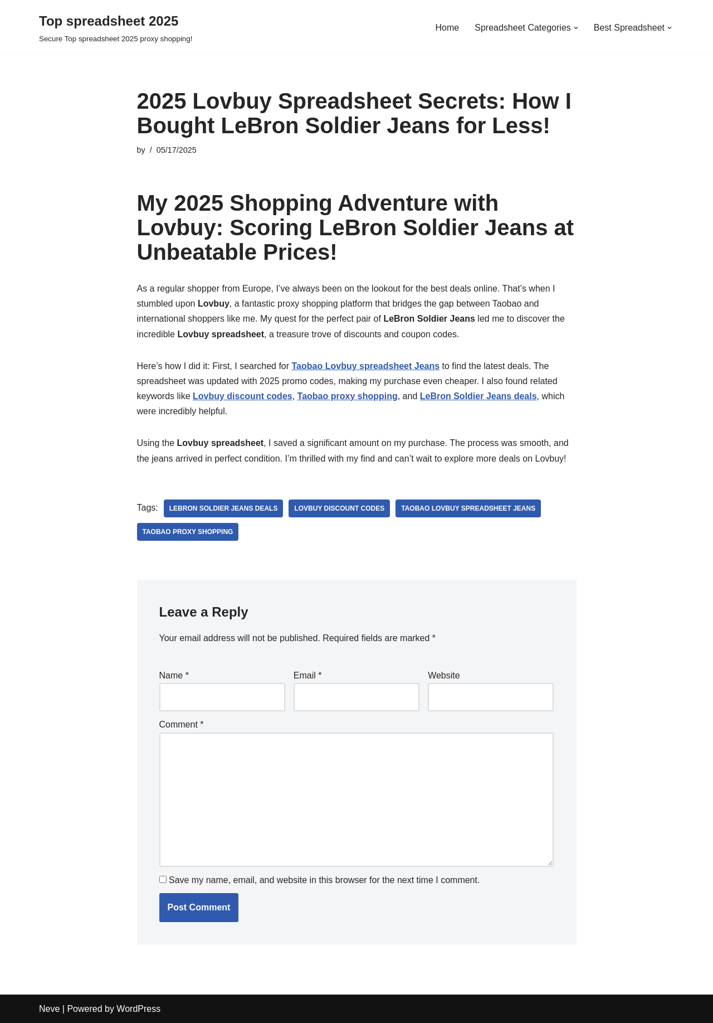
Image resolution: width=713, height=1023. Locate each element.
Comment (181, 724)
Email (308, 675)
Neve (49, 1009)
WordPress (138, 1009)
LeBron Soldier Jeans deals (223, 508)
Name (174, 675)
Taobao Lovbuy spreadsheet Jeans (468, 508)
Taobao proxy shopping (188, 532)
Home (448, 27)
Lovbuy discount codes (339, 508)
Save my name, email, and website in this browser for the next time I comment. (324, 880)
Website (444, 675)
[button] (576, 28)
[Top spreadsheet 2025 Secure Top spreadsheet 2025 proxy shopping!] (115, 27)
